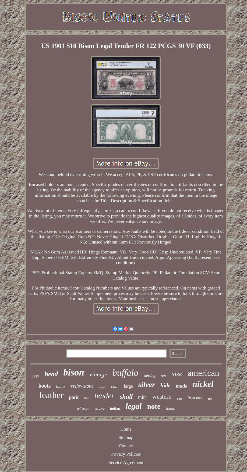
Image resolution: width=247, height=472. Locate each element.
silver (146, 384)
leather (52, 395)
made (181, 386)
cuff (210, 398)
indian (115, 408)
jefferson (83, 408)
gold (179, 398)
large (128, 386)
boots (44, 386)
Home (126, 429)
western (162, 396)
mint (142, 397)
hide (165, 385)
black (60, 386)
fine (86, 398)
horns (170, 408)
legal (134, 406)
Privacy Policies (126, 454)
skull (126, 396)
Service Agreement (125, 462)
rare (164, 376)
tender (104, 395)
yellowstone (82, 386)
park (74, 397)
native (100, 408)
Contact (126, 445)
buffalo (125, 373)
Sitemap (125, 437)
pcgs (36, 376)
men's (102, 387)
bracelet (195, 397)
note (154, 406)
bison (73, 372)
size (177, 374)
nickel (203, 384)
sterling (150, 376)
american (203, 373)
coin (115, 386)
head (51, 374)
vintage (98, 374)
